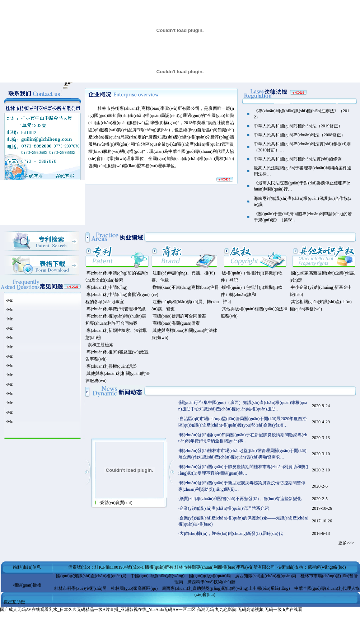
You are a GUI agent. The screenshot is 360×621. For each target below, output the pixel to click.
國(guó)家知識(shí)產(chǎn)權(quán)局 (91, 575)
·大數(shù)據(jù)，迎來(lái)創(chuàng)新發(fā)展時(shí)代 (230, 533)
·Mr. (9, 300)
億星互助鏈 (14, 601)
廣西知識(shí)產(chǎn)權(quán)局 (265, 575)
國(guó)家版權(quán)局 (210, 575)
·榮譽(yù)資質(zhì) (115, 502)
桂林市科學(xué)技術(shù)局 (80, 588)
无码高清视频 (250, 609)
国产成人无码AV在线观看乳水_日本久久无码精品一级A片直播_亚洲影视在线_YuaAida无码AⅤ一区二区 (98, 609)
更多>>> (346, 542)
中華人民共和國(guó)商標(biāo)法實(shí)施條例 (298, 158)
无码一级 (273, 609)
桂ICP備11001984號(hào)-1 (119, 567)
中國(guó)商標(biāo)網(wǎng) (157, 575)
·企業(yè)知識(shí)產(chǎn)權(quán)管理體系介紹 (223, 508)
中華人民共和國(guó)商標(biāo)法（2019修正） (298, 125)
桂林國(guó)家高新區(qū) (134, 588)
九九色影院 (226, 609)
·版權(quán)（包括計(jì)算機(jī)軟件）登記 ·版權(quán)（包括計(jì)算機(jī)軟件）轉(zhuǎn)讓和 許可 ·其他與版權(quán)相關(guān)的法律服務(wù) (254, 294)
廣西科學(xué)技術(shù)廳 (211, 581)
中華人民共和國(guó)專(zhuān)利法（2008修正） (299, 134)
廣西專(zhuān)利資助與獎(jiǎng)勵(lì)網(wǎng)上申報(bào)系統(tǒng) (226, 588)
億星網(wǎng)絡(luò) (327, 567)
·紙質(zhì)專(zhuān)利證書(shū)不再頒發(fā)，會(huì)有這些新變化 (240, 498)
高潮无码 (205, 609)
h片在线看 (292, 609)
